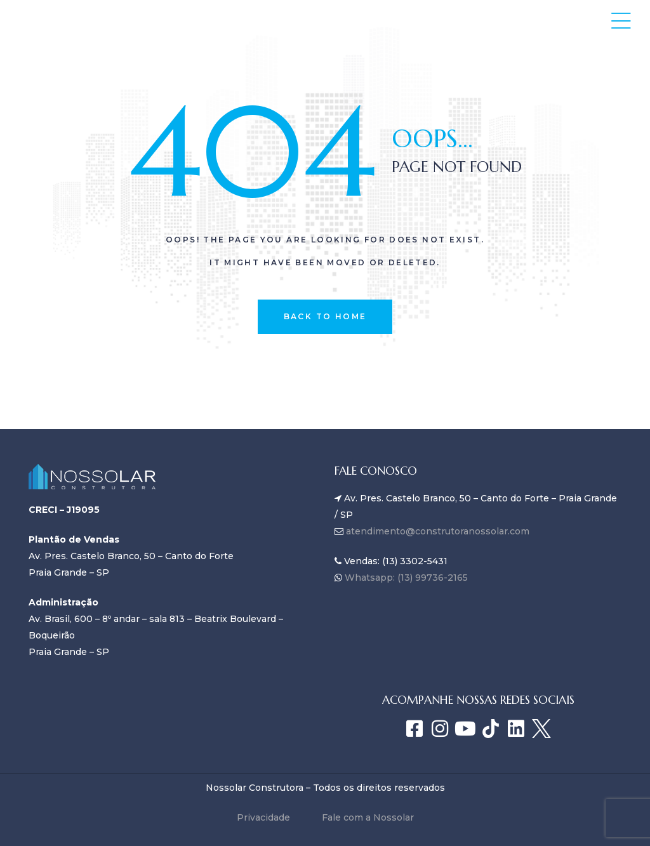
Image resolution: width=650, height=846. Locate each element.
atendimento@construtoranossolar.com (437, 531)
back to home (325, 316)
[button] (621, 21)
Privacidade (263, 817)
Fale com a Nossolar (368, 817)
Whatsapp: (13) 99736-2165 (405, 577)
